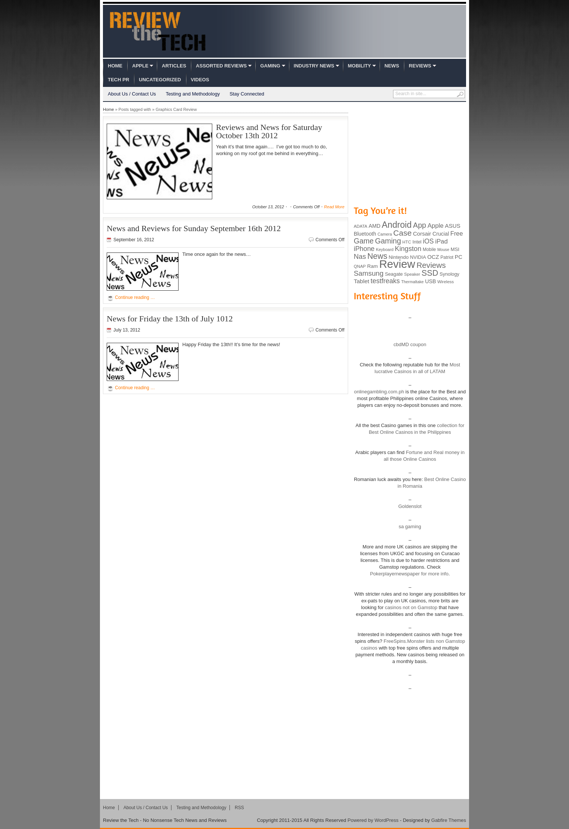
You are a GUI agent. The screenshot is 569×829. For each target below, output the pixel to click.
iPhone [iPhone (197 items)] (364, 248)
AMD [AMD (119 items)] (374, 226)
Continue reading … (135, 297)
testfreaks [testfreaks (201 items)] (385, 281)
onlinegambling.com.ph (379, 391)
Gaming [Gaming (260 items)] (388, 241)
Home (115, 66)
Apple (140, 66)
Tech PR (118, 79)
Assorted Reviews (221, 66)
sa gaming (410, 526)
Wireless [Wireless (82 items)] (445, 281)
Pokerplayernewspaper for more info (409, 574)
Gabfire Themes (448, 820)
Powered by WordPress (372, 820)
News (391, 66)
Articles (174, 66)
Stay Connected (246, 94)
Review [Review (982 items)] (397, 264)
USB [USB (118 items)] (430, 281)
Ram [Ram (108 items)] (372, 266)
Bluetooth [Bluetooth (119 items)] (365, 234)
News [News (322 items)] (377, 256)
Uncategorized (160, 79)
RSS (239, 807)
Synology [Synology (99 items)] (449, 274)
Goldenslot (410, 506)
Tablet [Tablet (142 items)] (361, 281)
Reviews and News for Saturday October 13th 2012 (269, 131)
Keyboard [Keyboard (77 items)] (384, 249)
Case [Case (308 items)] (402, 233)
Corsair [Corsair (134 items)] (422, 233)
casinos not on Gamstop (411, 607)
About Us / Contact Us (132, 94)
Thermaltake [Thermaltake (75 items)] (412, 281)
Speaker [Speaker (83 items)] (412, 274)
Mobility (359, 66)
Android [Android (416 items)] (397, 225)
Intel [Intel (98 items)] (417, 242)
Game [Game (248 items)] (364, 241)
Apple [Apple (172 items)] (435, 225)
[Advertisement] (410, 153)
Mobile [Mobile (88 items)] (429, 249)
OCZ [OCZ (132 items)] (433, 257)
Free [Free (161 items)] (456, 233)
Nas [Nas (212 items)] (360, 256)
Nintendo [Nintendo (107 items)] (398, 257)
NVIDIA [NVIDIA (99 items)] (418, 257)
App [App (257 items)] (419, 225)
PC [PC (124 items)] (458, 257)
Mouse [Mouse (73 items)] (443, 249)
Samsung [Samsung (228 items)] (369, 273)
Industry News (314, 66)
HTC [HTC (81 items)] (406, 242)
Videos (200, 79)
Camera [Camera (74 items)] (384, 234)
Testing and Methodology (193, 94)
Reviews (420, 66)
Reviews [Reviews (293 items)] (431, 265)
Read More (334, 207)
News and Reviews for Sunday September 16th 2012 (194, 228)
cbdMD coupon (409, 344)
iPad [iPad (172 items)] (441, 241)
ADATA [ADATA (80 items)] (360, 226)
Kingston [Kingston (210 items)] (408, 248)
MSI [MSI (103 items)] (455, 249)
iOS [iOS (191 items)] (428, 241)
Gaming (270, 66)
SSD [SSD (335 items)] (430, 273)
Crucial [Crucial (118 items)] (440, 234)
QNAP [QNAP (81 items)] (360, 266)
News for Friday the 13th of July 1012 (170, 318)
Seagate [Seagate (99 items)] (394, 274)
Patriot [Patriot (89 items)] (447, 257)
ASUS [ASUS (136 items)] (452, 226)
